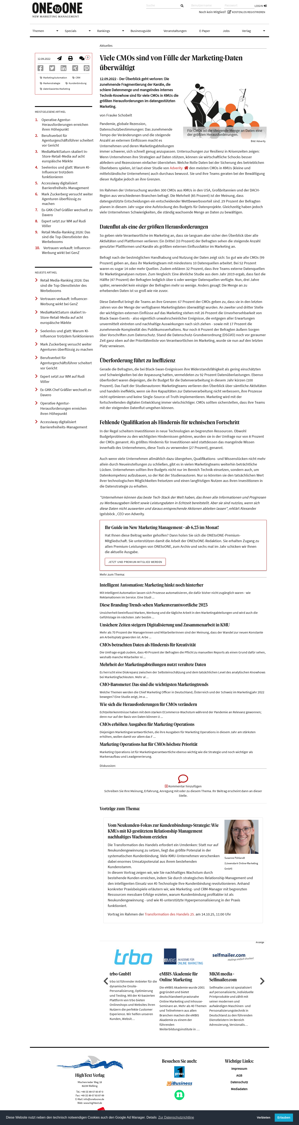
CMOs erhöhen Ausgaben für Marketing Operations (147, 725)
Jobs (226, 31)
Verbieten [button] (263, 1117)
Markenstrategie (51, 83)
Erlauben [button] (283, 1117)
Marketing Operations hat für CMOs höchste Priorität (148, 745)
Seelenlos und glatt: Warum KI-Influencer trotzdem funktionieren (66, 172)
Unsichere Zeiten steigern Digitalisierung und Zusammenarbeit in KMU (165, 625)
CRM (78, 77)
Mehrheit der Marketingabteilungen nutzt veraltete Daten (153, 665)
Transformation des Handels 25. (170, 914)
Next (262, 981)
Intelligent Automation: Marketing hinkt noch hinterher (151, 585)
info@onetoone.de (93, 1099)
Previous (105, 981)
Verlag (254, 30)
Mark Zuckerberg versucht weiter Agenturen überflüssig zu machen (67, 199)
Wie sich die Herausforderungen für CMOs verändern (148, 705)
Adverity (176, 168)
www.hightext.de (92, 1102)
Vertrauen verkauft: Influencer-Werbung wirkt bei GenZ (66, 250)
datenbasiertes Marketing (56, 88)
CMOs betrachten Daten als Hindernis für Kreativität (148, 645)
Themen (46, 30)
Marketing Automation (55, 77)
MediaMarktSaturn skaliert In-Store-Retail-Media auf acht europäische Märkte (65, 156)
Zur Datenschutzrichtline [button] (176, 1117)
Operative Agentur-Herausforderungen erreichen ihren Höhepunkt (65, 125)
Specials (78, 30)
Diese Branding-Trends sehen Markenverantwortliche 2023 (154, 605)
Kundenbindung (77, 83)
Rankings (111, 30)
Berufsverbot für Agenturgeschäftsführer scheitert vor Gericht (67, 140)
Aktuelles (106, 45)
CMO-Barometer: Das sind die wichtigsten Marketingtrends (154, 685)
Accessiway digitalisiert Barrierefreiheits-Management (65, 185)
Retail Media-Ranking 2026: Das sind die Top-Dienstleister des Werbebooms (66, 237)
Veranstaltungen (175, 31)
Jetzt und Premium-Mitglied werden (135, 562)
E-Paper (204, 31)
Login (261, 6)
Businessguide (141, 31)
